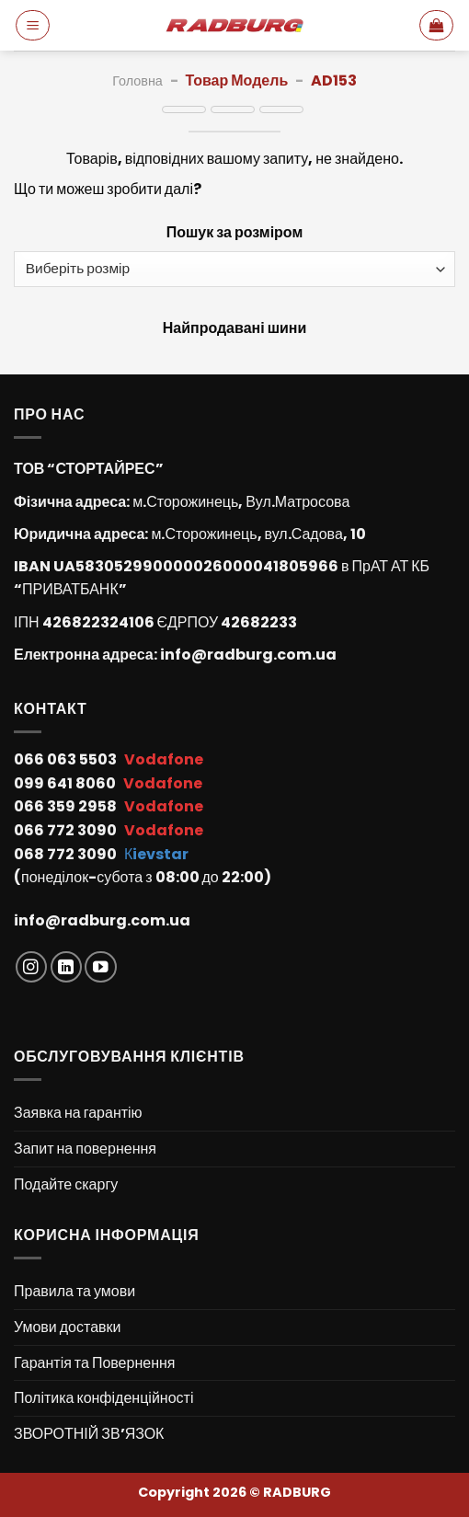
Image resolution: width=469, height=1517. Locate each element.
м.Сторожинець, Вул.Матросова (240, 501)
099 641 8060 (66, 783)
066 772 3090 (67, 830)
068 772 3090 (67, 854)
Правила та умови (74, 1291)
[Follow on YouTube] (101, 967)
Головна (137, 81)
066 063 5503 (67, 759)
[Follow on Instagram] (32, 967)
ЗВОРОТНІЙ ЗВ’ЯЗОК (89, 1433)
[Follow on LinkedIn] (67, 967)
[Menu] (33, 25)
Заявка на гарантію (78, 1112)
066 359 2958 (67, 806)
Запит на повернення (85, 1148)
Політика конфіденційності (103, 1397)
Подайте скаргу (66, 1184)
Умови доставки (67, 1327)
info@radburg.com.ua (248, 654)
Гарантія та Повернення (94, 1362)
